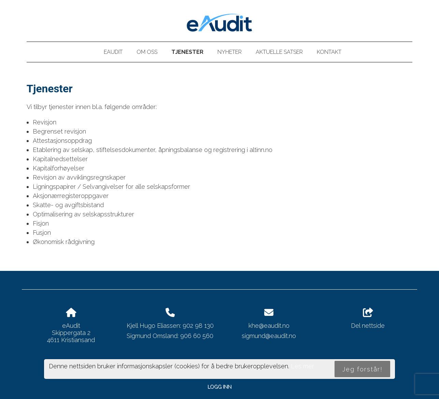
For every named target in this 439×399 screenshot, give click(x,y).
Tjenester (187, 52)
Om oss (147, 52)
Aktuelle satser (279, 52)
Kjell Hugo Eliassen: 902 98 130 (170, 325)
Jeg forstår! (362, 369)
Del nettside (368, 318)
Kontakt (329, 52)
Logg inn (219, 386)
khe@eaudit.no (269, 325)
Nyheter (229, 52)
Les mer (302, 366)
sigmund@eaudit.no (269, 335)
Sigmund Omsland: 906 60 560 (170, 335)
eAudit (113, 52)
